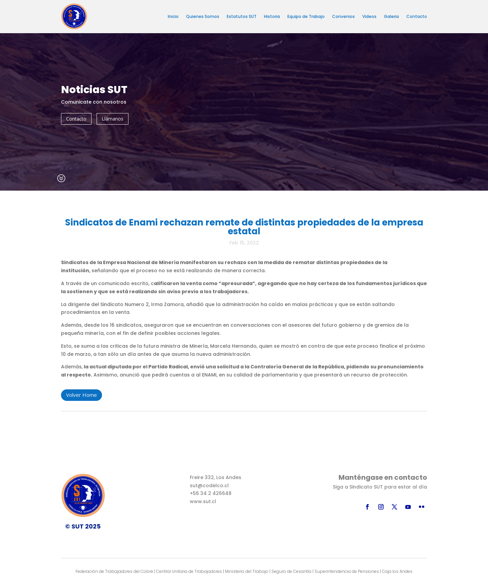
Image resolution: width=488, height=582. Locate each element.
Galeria (391, 16)
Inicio (173, 16)
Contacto (416, 16)
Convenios (343, 16)
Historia (272, 16)
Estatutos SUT (242, 16)
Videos (369, 16)
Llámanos (112, 118)
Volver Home (81, 394)
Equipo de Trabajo (306, 16)
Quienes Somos (202, 16)
